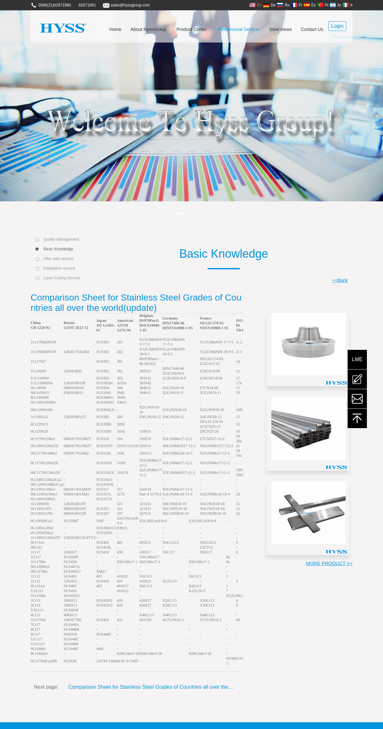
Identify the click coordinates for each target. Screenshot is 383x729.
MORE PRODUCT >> (329, 563)
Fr (296, 5)
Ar (335, 5)
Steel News (280, 29)
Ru (283, 5)
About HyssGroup (148, 29)
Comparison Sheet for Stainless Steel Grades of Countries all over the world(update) (150, 687)
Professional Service (238, 29)
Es (310, 5)
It (347, 5)
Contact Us (312, 29)
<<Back (340, 280)
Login (337, 26)
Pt (322, 5)
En (255, 5)
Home (115, 29)
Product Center (192, 29)
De (269, 5)
